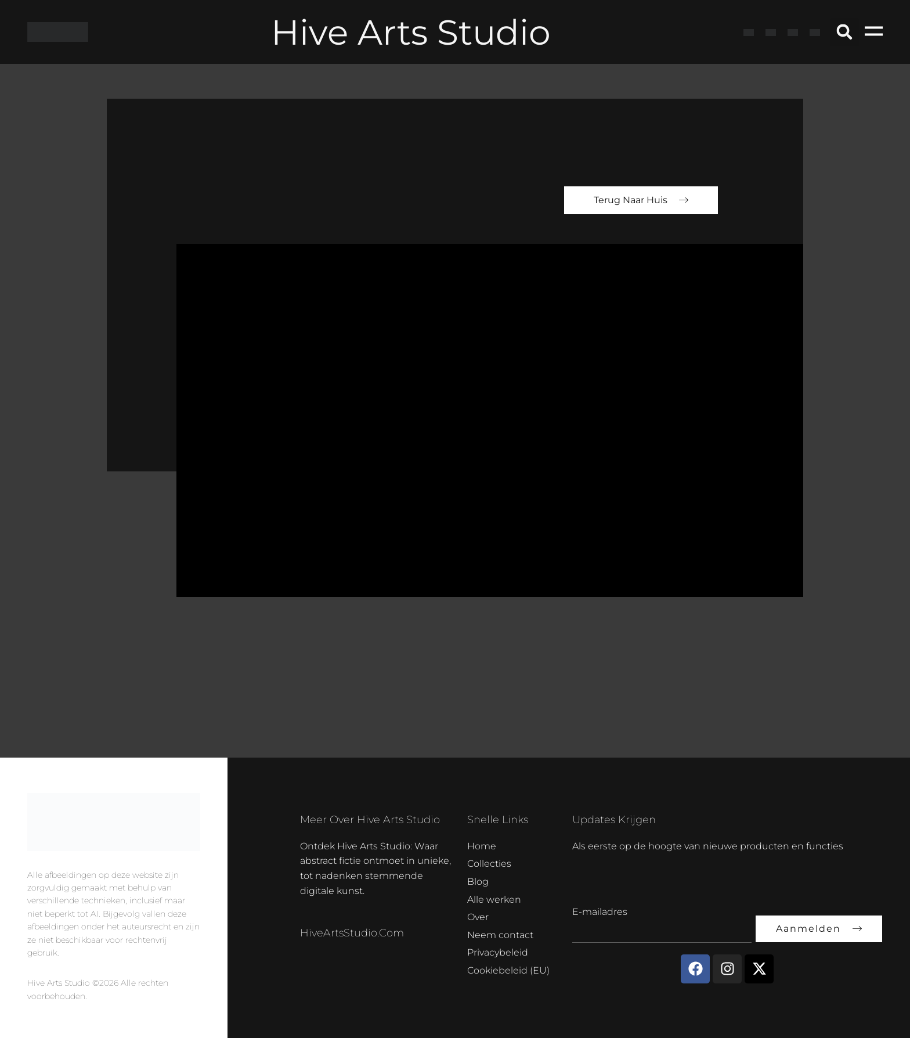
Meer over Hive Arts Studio (370, 819)
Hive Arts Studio (411, 32)
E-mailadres (599, 911)
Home (481, 846)
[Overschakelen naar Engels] (749, 31)
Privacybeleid (497, 952)
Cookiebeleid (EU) (508, 970)
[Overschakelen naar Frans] (771, 31)
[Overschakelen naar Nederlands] (815, 31)
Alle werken (494, 899)
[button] (844, 32)
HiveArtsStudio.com (352, 933)
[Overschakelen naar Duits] (793, 31)
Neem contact (500, 934)
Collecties (489, 863)
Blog (478, 881)
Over (478, 916)
